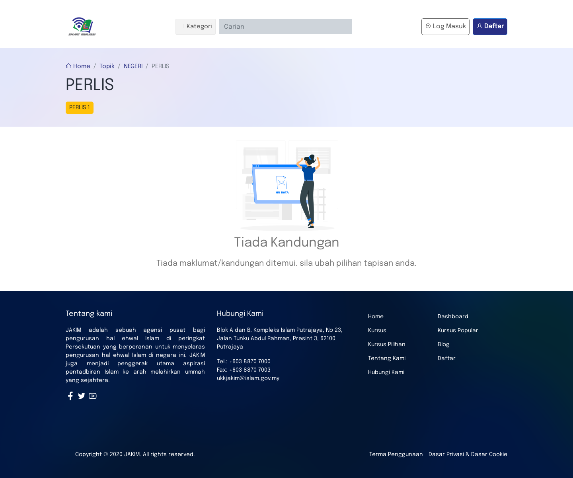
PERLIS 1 (79, 107)
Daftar (490, 26)
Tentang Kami (386, 358)
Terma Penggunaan (396, 454)
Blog (444, 344)
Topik (107, 66)
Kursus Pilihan (386, 344)
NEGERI (133, 66)
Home (78, 66)
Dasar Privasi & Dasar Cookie (468, 454)
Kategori (195, 26)
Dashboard (453, 316)
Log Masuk (445, 26)
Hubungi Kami (386, 372)
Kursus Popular (458, 330)
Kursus (377, 330)
